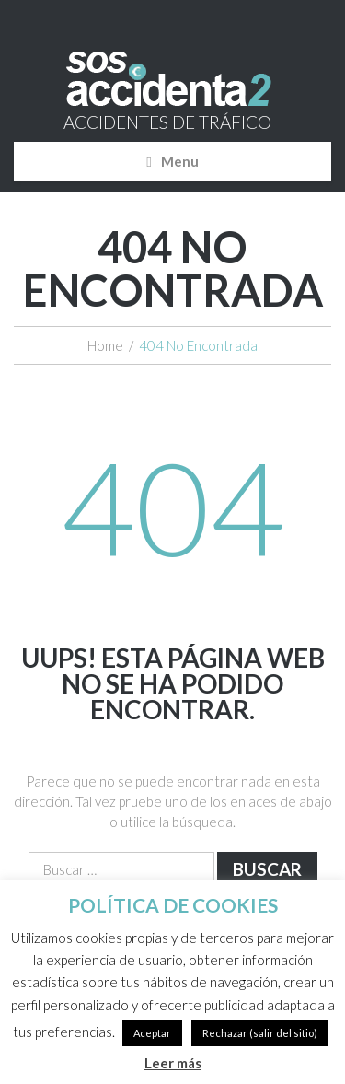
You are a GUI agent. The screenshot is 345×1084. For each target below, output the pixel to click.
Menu (180, 161)
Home (105, 345)
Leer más (172, 1063)
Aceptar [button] (152, 1033)
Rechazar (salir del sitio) (259, 1033)
